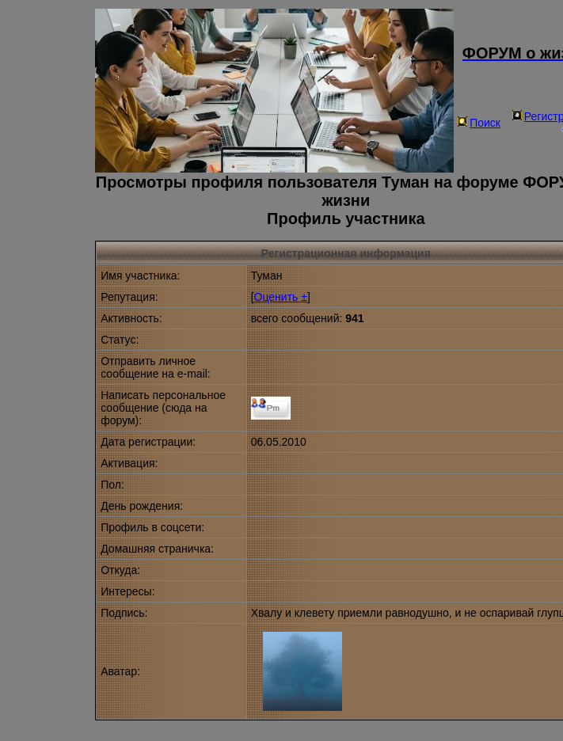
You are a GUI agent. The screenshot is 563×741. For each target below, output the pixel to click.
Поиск (479, 122)
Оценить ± (280, 297)
